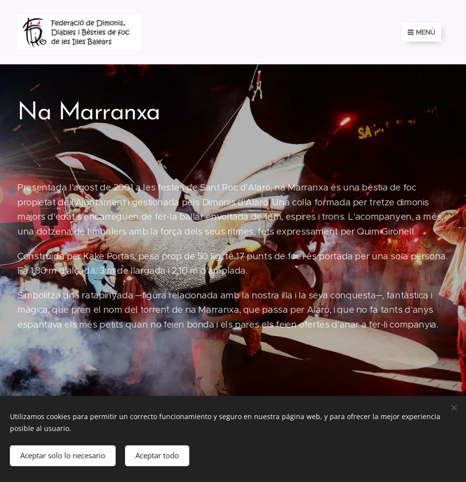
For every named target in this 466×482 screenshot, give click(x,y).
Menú (421, 32)
